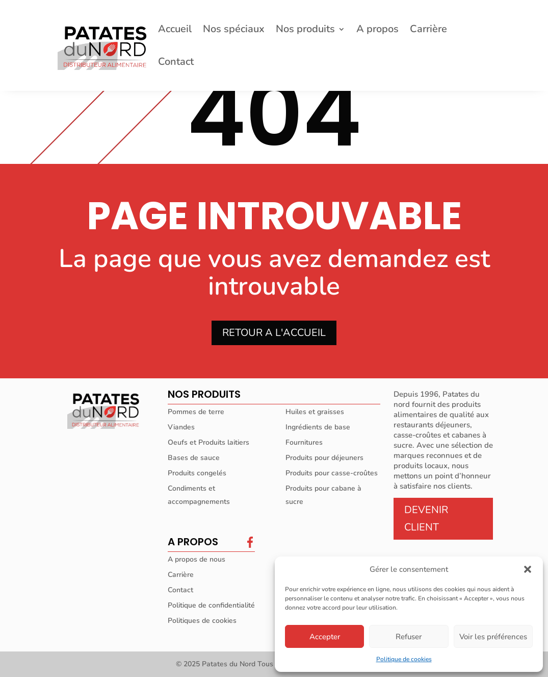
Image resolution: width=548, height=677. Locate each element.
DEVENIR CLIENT (426, 518)
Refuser (409, 637)
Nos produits (305, 31)
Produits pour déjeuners (324, 458)
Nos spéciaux (234, 31)
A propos (377, 31)
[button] (528, 569)
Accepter (324, 637)
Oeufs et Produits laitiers (208, 442)
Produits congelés (197, 473)
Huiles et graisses (314, 412)
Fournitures (304, 442)
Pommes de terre (196, 412)
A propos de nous (196, 559)
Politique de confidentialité (211, 605)
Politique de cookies (404, 659)
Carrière (428, 31)
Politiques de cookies (202, 620)
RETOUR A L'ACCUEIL (274, 333)
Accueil (175, 31)
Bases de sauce (194, 458)
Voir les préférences (493, 637)
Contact (176, 63)
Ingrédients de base (317, 427)
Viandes (181, 427)
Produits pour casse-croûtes (331, 473)
